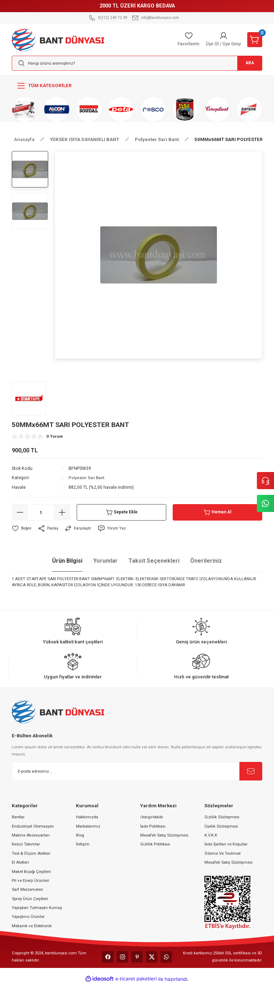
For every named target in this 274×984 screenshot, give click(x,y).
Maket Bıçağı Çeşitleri (31, 871)
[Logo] (58, 39)
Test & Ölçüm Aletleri (31, 853)
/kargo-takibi (151, 816)
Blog (80, 835)
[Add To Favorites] (22, 528)
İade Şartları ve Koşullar (226, 844)
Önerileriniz (206, 560)
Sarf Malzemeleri (27, 889)
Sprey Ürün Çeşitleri (30, 898)
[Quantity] (41, 512)
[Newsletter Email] (137, 771)
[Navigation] (137, 85)
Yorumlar (105, 560)
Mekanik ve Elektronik (32, 925)
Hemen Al (217, 512)
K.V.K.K (210, 835)
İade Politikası (153, 826)
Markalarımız (88, 826)
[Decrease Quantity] (20, 512)
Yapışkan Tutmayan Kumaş (37, 907)
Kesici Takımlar (26, 844)
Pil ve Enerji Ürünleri (30, 880)
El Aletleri (20, 862)
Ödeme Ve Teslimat (222, 853)
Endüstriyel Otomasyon (33, 826)
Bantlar (18, 816)
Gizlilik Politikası (155, 844)
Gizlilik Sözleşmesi (221, 816)
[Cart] (254, 39)
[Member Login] (221, 39)
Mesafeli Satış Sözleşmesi (164, 835)
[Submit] (250, 771)
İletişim (83, 844)
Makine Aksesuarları (31, 835)
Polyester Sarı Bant (87, 477)
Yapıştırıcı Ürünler (28, 916)
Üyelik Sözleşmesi (221, 826)
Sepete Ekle (121, 512)
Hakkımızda (87, 816)
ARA (245, 63)
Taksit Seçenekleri (153, 560)
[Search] (137, 63)
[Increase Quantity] (62, 512)
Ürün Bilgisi (67, 560)
